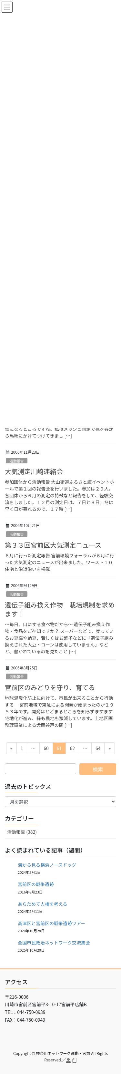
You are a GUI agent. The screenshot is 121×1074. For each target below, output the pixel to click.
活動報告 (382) (22, 832)
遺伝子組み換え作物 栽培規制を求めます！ (60, 609)
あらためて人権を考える (42, 904)
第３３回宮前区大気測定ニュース (53, 545)
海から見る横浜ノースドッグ (47, 865)
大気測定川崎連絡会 (34, 471)
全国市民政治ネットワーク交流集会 (54, 942)
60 (46, 749)
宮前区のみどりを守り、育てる (50, 687)
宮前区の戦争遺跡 (36, 884)
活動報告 (16, 460)
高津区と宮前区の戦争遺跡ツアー (51, 923)
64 (98, 749)
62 (72, 749)
